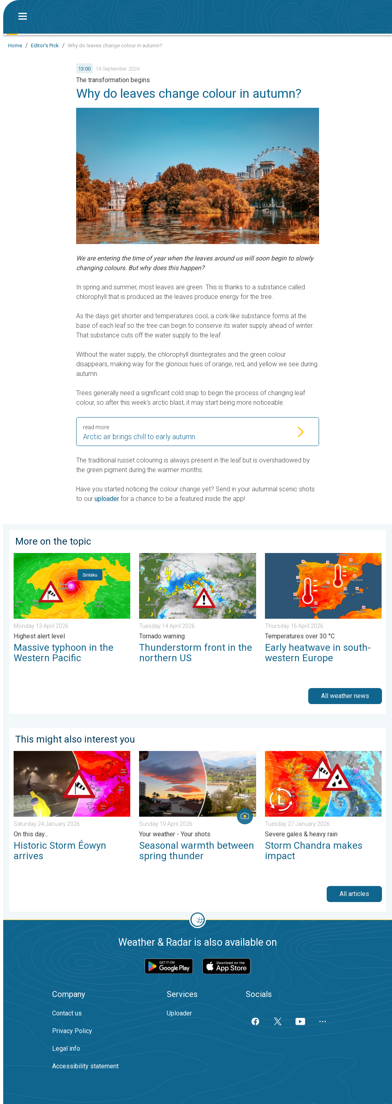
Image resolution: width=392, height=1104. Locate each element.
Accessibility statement (85, 1066)
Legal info (66, 1048)
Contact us (67, 1013)
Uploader (179, 1013)
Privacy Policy (72, 1031)
